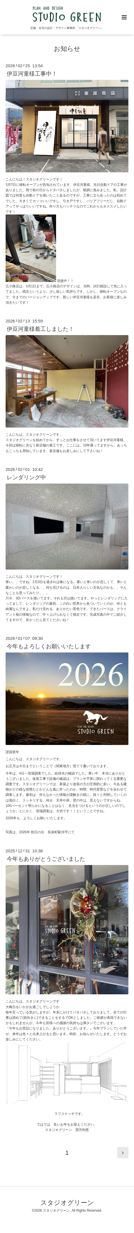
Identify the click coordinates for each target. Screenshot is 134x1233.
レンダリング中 (26, 477)
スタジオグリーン (67, 1202)
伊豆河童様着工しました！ (40, 329)
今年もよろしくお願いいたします (49, 646)
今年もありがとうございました (46, 859)
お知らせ (67, 48)
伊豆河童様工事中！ (32, 74)
